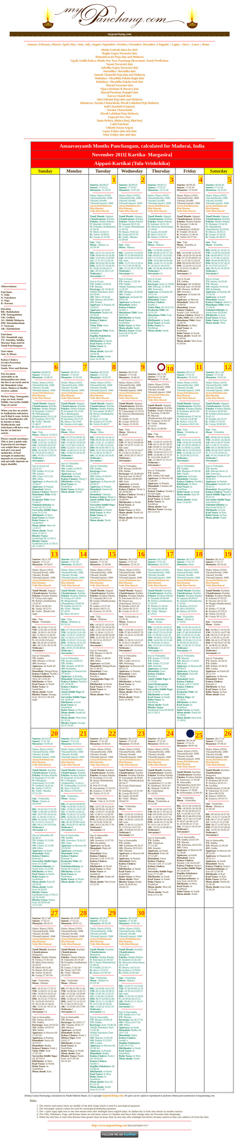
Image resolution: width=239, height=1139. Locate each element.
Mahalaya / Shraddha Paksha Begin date (119, 78)
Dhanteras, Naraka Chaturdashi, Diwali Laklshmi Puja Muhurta (119, 103)
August (96, 44)
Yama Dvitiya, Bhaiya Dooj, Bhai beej (119, 120)
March (56, 44)
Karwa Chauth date (119, 96)
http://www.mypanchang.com (109, 1125)
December (149, 44)
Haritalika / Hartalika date (119, 71)
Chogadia (163, 44)
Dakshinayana (101, 205)
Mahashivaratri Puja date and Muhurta (120, 57)
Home (205, 44)
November (135, 44)
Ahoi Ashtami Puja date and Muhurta (119, 99)
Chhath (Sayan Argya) (119, 127)
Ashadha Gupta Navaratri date (119, 67)
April (65, 44)
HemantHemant (215, 763)
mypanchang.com (119, 34)
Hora (185, 44)
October (122, 44)
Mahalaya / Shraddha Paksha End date (119, 81)
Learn (195, 44)
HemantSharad (99, 209)
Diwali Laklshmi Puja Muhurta (119, 113)
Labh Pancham (119, 124)
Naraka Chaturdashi (119, 110)
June (80, 44)
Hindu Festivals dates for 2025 (119, 49)
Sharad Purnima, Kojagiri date (119, 92)
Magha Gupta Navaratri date (119, 53)
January (32, 44)
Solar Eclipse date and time (119, 134)
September (108, 44)
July (87, 44)
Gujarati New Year (119, 117)
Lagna (175, 44)
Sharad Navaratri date (119, 85)
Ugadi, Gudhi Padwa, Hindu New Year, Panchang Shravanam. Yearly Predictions (119, 60)
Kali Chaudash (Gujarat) (119, 106)
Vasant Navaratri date (119, 64)
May (73, 44)
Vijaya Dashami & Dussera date (119, 88)
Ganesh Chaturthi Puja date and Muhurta (119, 74)
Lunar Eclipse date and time (119, 131)
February (45, 44)
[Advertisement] (25, 16)
